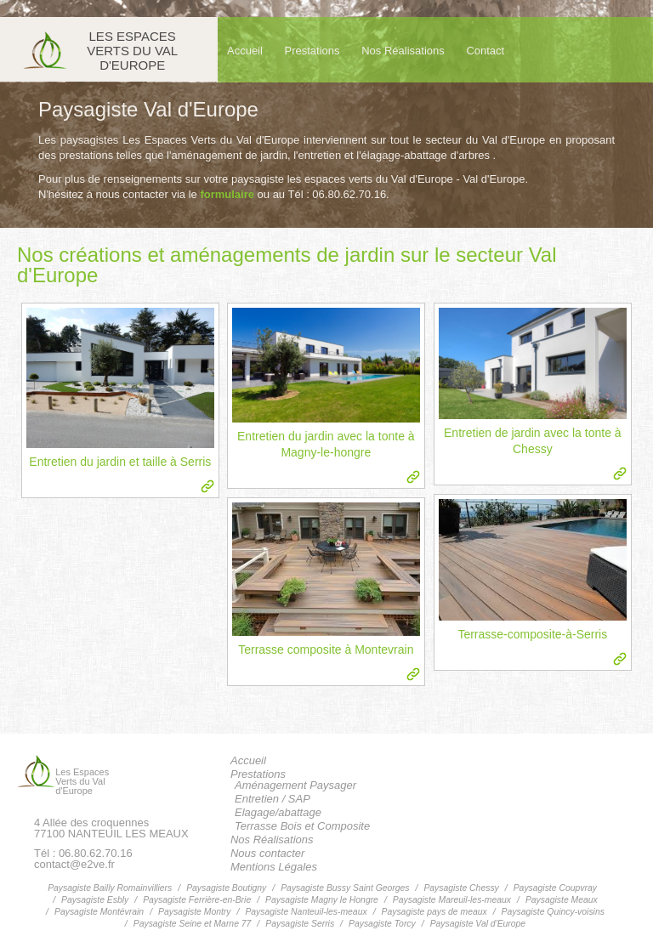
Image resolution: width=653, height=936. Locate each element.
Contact (485, 50)
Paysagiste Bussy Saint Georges (345, 888)
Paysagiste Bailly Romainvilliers (110, 888)
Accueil (245, 50)
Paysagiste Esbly (94, 900)
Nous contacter (267, 853)
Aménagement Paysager (295, 785)
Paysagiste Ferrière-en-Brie (197, 900)
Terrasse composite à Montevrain (325, 649)
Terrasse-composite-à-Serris (532, 634)
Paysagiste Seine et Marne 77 (192, 923)
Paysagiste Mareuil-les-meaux (452, 900)
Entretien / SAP (272, 798)
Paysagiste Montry (194, 911)
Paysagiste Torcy (382, 923)
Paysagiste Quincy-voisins (553, 911)
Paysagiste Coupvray (555, 888)
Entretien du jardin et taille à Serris (120, 461)
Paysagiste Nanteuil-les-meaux (305, 911)
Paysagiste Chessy (460, 888)
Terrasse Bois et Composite (302, 826)
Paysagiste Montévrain (99, 911)
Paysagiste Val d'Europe (478, 923)
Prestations (312, 50)
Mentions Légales (273, 866)
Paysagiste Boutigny (226, 888)
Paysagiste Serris (299, 923)
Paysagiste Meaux (561, 900)
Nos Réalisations (403, 50)
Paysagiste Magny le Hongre (321, 900)
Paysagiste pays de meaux (434, 911)
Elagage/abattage (278, 812)
